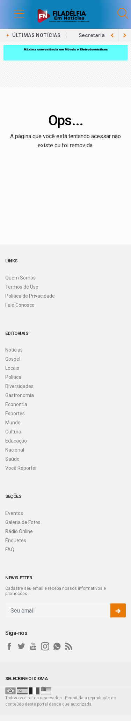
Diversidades (19, 386)
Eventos (14, 513)
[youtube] (33, 646)
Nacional (14, 450)
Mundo (13, 422)
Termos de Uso (21, 287)
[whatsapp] (57, 646)
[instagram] (45, 646)
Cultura (13, 431)
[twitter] (21, 646)
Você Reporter (21, 468)
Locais (12, 368)
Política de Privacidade (30, 296)
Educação (16, 441)
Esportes (15, 413)
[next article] (112, 35)
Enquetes (15, 540)
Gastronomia (19, 395)
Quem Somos (20, 278)
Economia (16, 404)
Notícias (14, 350)
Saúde (12, 459)
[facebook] (9, 646)
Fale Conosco (20, 305)
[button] (12, 13)
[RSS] (69, 646)
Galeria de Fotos (23, 522)
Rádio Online (19, 531)
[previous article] (124, 35)
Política (13, 377)
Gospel (12, 359)
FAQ (9, 549)
